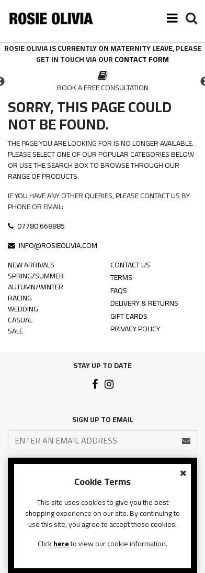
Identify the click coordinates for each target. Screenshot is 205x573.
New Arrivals (31, 265)
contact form (142, 59)
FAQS (118, 291)
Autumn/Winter (35, 287)
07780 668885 (36, 226)
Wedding (23, 309)
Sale (15, 331)
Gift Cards (128, 317)
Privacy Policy (135, 329)
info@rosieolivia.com (52, 245)
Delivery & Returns (144, 304)
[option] (102, 82)
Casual (20, 320)
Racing (20, 298)
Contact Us (130, 266)
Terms (121, 278)
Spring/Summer (36, 276)
